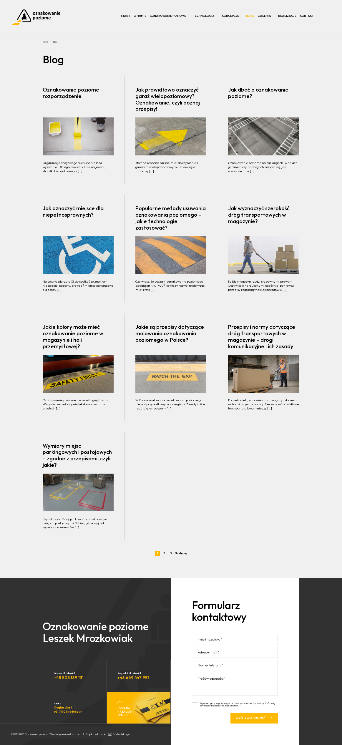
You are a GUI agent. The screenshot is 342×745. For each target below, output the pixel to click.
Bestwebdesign (121, 734)
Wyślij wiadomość (254, 719)
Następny (181, 553)
